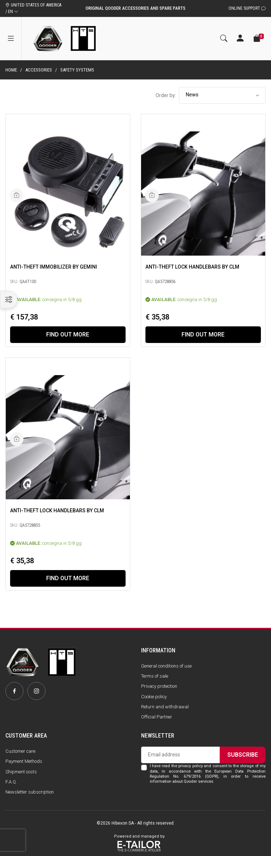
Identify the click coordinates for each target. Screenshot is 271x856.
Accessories (38, 70)
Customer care (20, 751)
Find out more (67, 334)
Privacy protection (159, 686)
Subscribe (242, 754)
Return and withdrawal (165, 706)
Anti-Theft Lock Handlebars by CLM (192, 266)
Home (11, 70)
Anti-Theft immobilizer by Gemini (53, 266)
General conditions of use (166, 666)
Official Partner (156, 717)
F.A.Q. (11, 782)
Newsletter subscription (29, 792)
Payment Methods (23, 761)
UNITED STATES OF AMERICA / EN (33, 8)
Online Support (247, 8)
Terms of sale (154, 676)
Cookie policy (154, 696)
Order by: (166, 95)
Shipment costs (21, 771)
